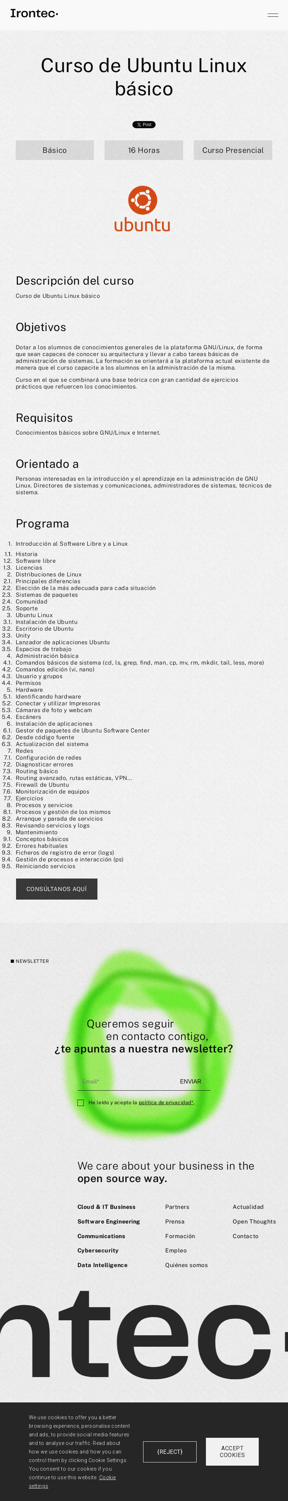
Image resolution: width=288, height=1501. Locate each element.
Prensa (175, 1221)
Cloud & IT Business (106, 1207)
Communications (101, 1236)
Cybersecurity (98, 1250)
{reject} (169, 1452)
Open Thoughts (254, 1221)
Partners (177, 1207)
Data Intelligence (102, 1265)
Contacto (245, 1236)
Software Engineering (108, 1221)
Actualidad (248, 1207)
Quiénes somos (186, 1265)
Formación (180, 1236)
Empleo (176, 1250)
